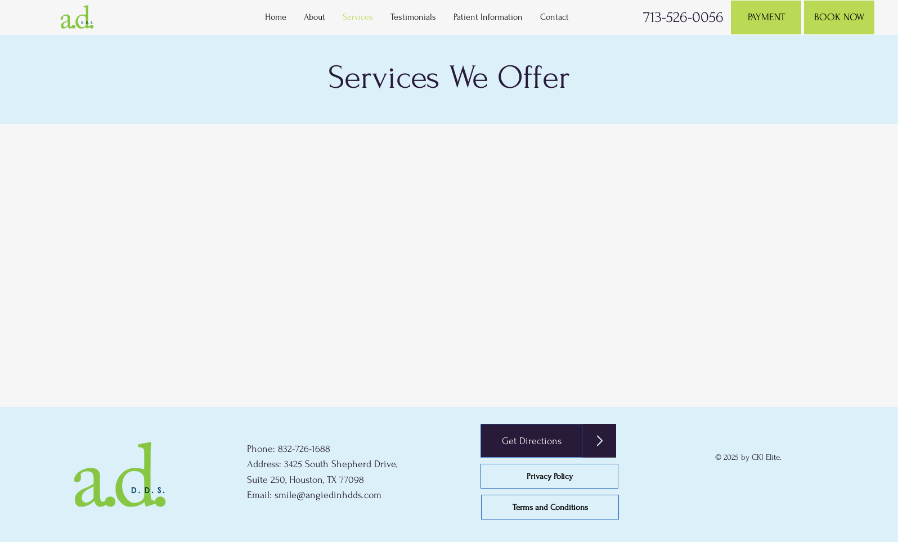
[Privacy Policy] (549, 476)
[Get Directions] (531, 441)
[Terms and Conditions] (550, 507)
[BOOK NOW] (839, 17)
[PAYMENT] (766, 17)
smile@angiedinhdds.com (328, 495)
